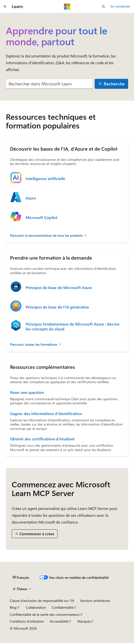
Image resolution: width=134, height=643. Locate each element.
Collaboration (36, 607)
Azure (31, 198)
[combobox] (49, 84)
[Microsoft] (67, 6)
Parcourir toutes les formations (36, 344)
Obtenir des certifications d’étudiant (42, 438)
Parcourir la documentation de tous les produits (48, 235)
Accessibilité (59, 621)
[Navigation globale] (5, 6)
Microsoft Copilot (41, 217)
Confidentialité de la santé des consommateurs (45, 614)
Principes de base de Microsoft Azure (59, 287)
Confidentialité (62, 607)
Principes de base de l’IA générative (57, 307)
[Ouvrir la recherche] (103, 6)
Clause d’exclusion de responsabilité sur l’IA (42, 600)
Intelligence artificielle (45, 178)
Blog (13, 607)
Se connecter (120, 6)
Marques (84, 621)
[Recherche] (111, 84)
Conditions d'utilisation (27, 621)
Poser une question (27, 392)
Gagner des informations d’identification (46, 413)
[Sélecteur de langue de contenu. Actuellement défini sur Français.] (21, 577)
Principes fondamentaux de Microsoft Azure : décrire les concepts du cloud (73, 326)
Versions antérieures (95, 600)
